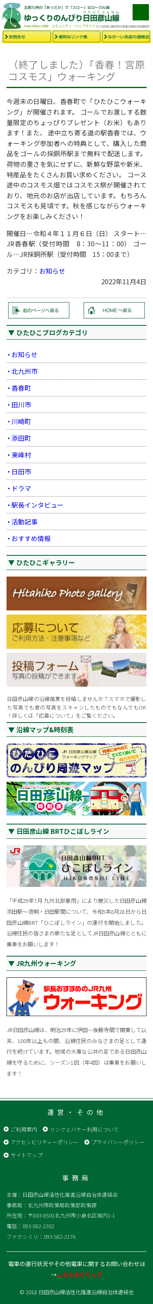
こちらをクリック (79, 1275)
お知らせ (52, 271)
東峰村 (21, 455)
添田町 (21, 438)
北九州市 (24, 371)
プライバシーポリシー (117, 1142)
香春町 (21, 388)
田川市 (21, 404)
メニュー (141, 12)
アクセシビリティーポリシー (45, 1142)
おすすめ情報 (31, 538)
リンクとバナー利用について (84, 1129)
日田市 (21, 471)
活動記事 (24, 521)
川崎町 (21, 421)
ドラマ (21, 488)
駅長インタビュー (37, 505)
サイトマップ (26, 1155)
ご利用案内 (24, 1129)
